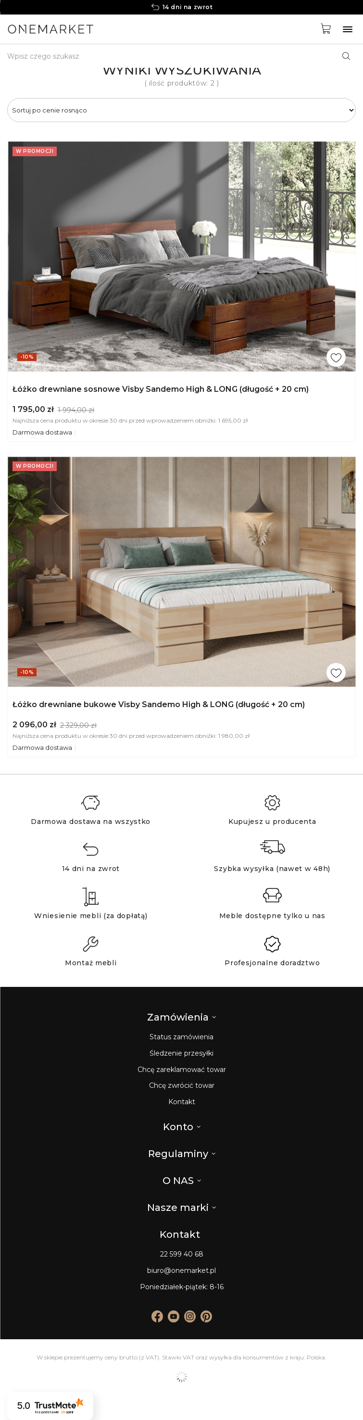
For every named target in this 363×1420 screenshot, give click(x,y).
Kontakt (181, 1102)
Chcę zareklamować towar (182, 1070)
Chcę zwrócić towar (181, 1086)
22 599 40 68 (181, 1254)
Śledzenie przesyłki (181, 1053)
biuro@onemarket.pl (181, 1271)
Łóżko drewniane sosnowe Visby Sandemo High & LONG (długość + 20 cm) (161, 389)
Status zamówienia (181, 1037)
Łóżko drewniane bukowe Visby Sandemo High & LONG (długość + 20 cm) (159, 704)
